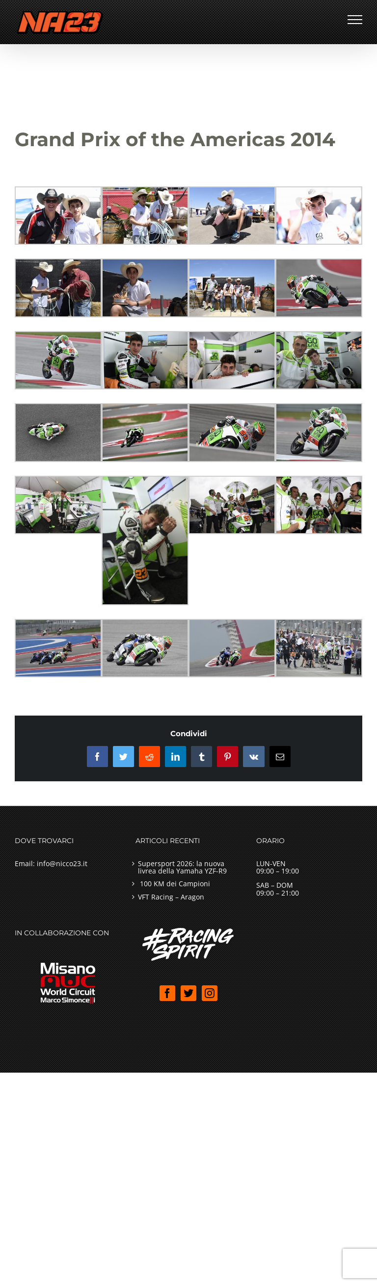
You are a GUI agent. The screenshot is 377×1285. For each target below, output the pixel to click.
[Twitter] (188, 993)
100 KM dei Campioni (174, 883)
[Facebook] (167, 993)
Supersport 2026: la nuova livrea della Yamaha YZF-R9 (182, 867)
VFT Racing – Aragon (171, 896)
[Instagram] (209, 993)
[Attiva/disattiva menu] (355, 19)
